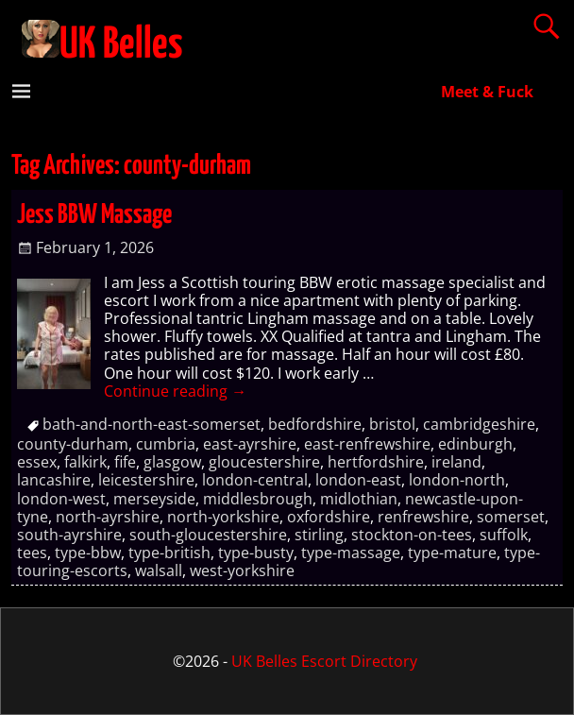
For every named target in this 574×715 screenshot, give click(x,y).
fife (125, 461)
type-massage (350, 552)
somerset (511, 516)
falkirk (85, 461)
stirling (319, 534)
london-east (358, 479)
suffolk (504, 534)
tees (32, 552)
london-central (255, 479)
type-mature (452, 552)
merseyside (154, 498)
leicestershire (146, 479)
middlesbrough (257, 498)
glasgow (172, 461)
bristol (392, 424)
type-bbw (88, 552)
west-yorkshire (242, 570)
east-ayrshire (249, 444)
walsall (158, 570)
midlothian (358, 498)
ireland (456, 461)
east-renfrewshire (367, 444)
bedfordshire (315, 424)
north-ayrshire (108, 516)
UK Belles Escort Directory (324, 661)
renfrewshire (423, 516)
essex (37, 461)
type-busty (256, 552)
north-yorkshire (223, 516)
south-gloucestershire (208, 534)
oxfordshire (328, 516)
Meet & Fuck (487, 91)
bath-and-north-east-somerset (151, 424)
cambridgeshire (479, 424)
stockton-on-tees (411, 534)
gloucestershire (264, 461)
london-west (61, 498)
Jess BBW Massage (94, 215)
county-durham (72, 444)
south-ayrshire (69, 534)
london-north (457, 479)
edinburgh (475, 444)
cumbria (165, 444)
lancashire (54, 479)
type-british (169, 552)
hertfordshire (376, 461)
